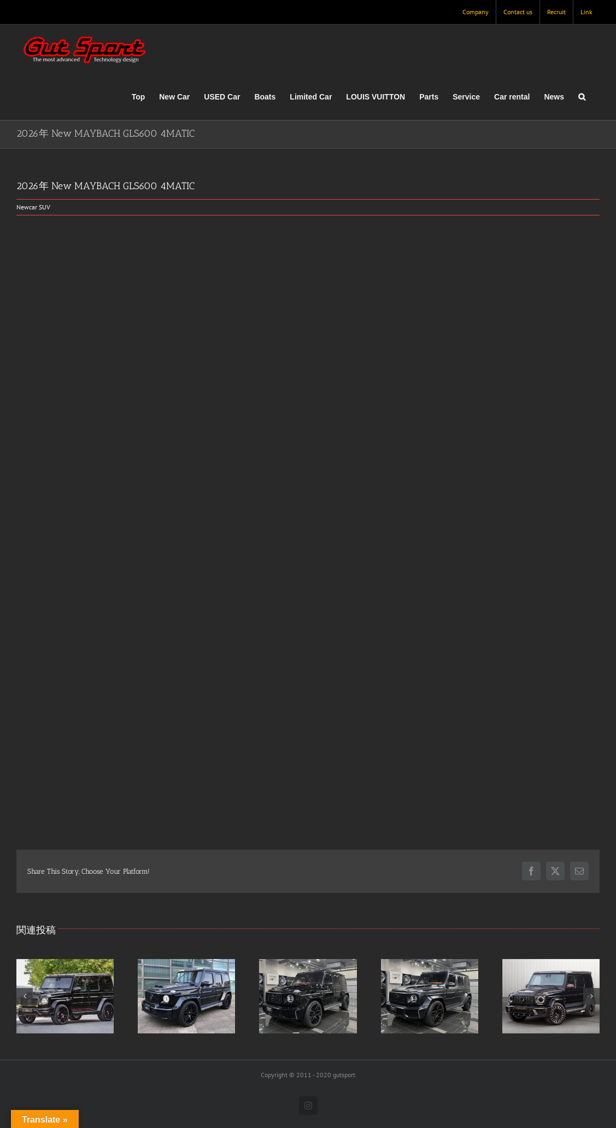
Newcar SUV (33, 207)
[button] (581, 97)
